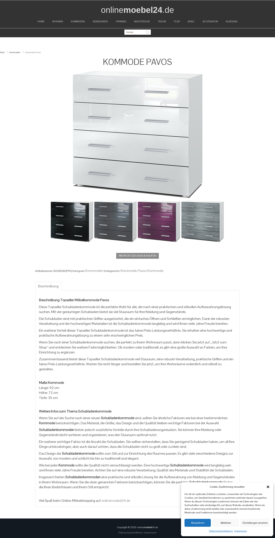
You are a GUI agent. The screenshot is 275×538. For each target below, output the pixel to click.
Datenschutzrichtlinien (131, 532)
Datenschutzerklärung (221, 531)
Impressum (240, 531)
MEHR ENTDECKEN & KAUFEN (137, 255)
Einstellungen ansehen (255, 522)
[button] (268, 487)
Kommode (129, 270)
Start (2, 52)
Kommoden (14, 52)
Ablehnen (225, 522)
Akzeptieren (197, 522)
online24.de (147, 527)
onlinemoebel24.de (115, 500)
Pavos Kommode (150, 270)
